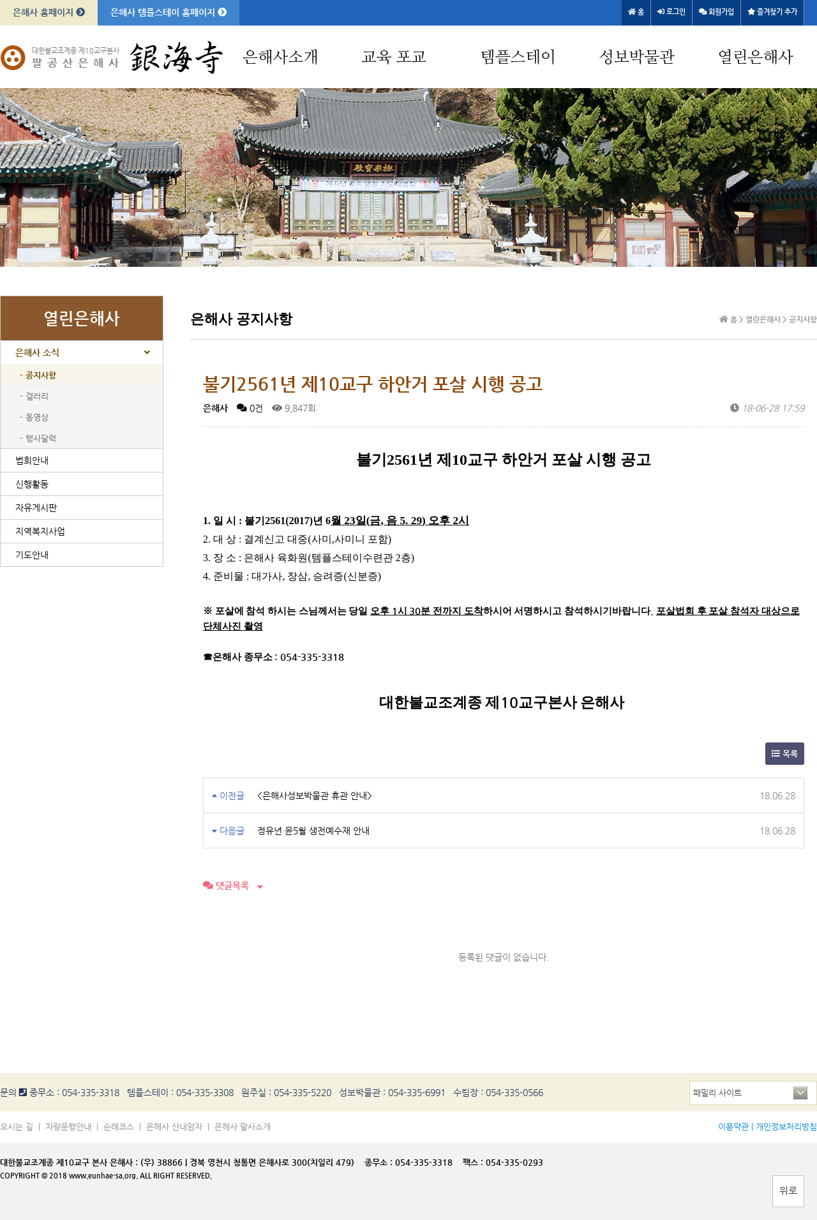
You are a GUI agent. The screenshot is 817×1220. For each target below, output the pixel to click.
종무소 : (379, 1162)
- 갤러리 (34, 396)
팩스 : (474, 1162)
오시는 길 (16, 1126)
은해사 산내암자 (174, 1126)
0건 (250, 408)
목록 (785, 753)
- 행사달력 (38, 438)
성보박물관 (637, 58)
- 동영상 (34, 417)
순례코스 (118, 1126)
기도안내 (32, 555)
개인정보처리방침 (786, 1126)
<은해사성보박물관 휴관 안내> (314, 795)
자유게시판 (36, 507)
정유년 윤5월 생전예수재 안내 (313, 830)
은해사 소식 (37, 352)
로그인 (671, 12)
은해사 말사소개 (242, 1126)
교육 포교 (393, 58)
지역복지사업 (40, 531)
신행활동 (32, 484)
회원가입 (716, 12)
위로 (788, 1190)
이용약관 (733, 1126)
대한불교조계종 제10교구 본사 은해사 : (69, 1162)
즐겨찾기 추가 (772, 12)
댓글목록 (226, 885)
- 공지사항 (38, 375)
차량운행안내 (68, 1126)
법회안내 (32, 460)
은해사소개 (281, 58)
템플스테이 (518, 58)
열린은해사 (755, 58)
